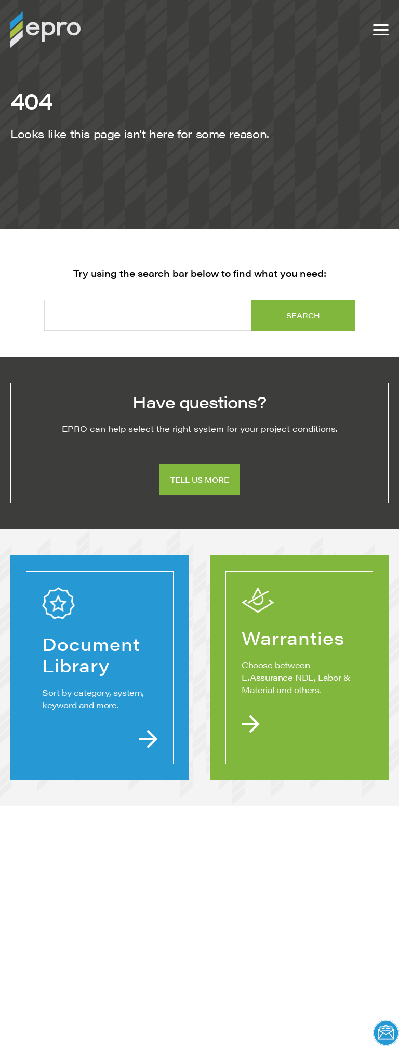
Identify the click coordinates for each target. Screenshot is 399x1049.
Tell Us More (199, 479)
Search (303, 315)
